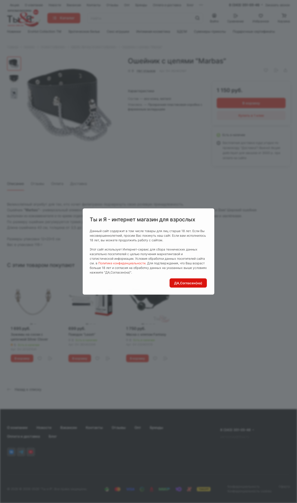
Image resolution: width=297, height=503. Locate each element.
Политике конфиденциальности (121, 263)
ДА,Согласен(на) (188, 283)
